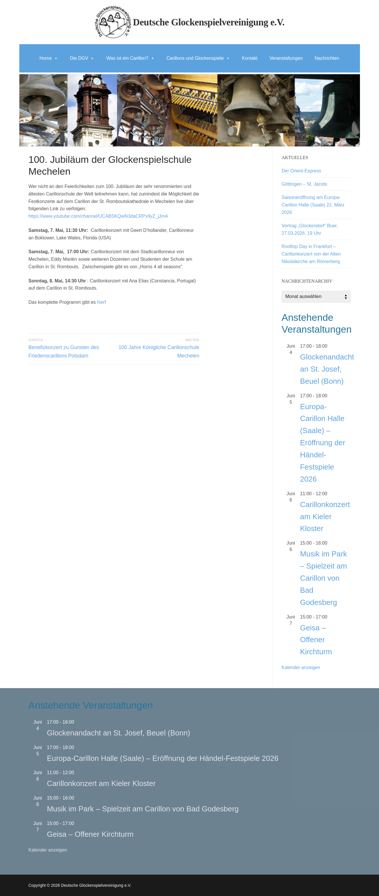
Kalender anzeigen (301, 667)
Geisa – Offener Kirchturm (316, 640)
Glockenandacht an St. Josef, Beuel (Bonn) (327, 369)
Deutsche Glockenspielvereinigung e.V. (209, 22)
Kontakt (249, 58)
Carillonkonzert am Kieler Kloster (325, 516)
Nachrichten (327, 58)
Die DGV (82, 58)
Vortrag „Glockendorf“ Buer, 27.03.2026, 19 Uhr (310, 229)
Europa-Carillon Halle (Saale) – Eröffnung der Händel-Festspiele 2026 (322, 443)
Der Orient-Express (301, 170)
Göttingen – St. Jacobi (304, 184)
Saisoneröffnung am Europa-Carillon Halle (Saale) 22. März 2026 (313, 205)
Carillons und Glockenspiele (198, 58)
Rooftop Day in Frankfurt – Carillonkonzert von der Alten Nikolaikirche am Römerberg (311, 254)
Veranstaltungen (286, 58)
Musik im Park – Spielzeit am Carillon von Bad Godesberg (323, 578)
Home (49, 58)
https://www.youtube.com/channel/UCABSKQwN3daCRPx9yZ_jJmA (98, 216)
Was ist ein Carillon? (130, 58)
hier (101, 302)
